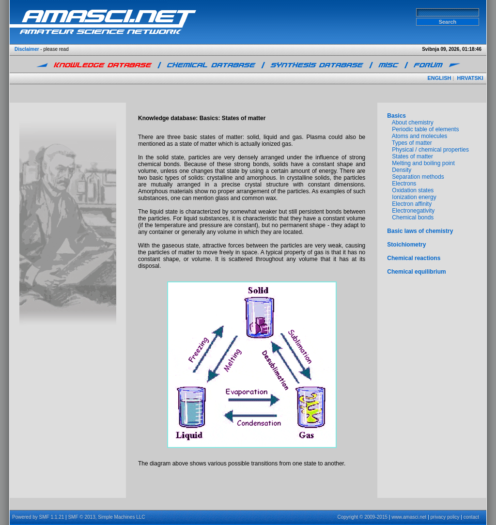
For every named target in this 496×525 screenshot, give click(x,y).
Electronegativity (413, 210)
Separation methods (418, 176)
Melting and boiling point (423, 163)
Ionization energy (414, 197)
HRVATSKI (470, 78)
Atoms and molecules (420, 136)
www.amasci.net (408, 517)
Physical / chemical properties (430, 149)
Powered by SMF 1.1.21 (38, 517)
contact (471, 517)
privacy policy (445, 517)
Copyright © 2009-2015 (362, 517)
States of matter (412, 156)
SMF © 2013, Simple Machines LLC (106, 517)
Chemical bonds (413, 217)
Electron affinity (412, 204)
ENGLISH (439, 78)
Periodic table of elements (425, 129)
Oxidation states (413, 190)
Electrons (404, 183)
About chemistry (413, 122)
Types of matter (412, 142)
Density (401, 170)
